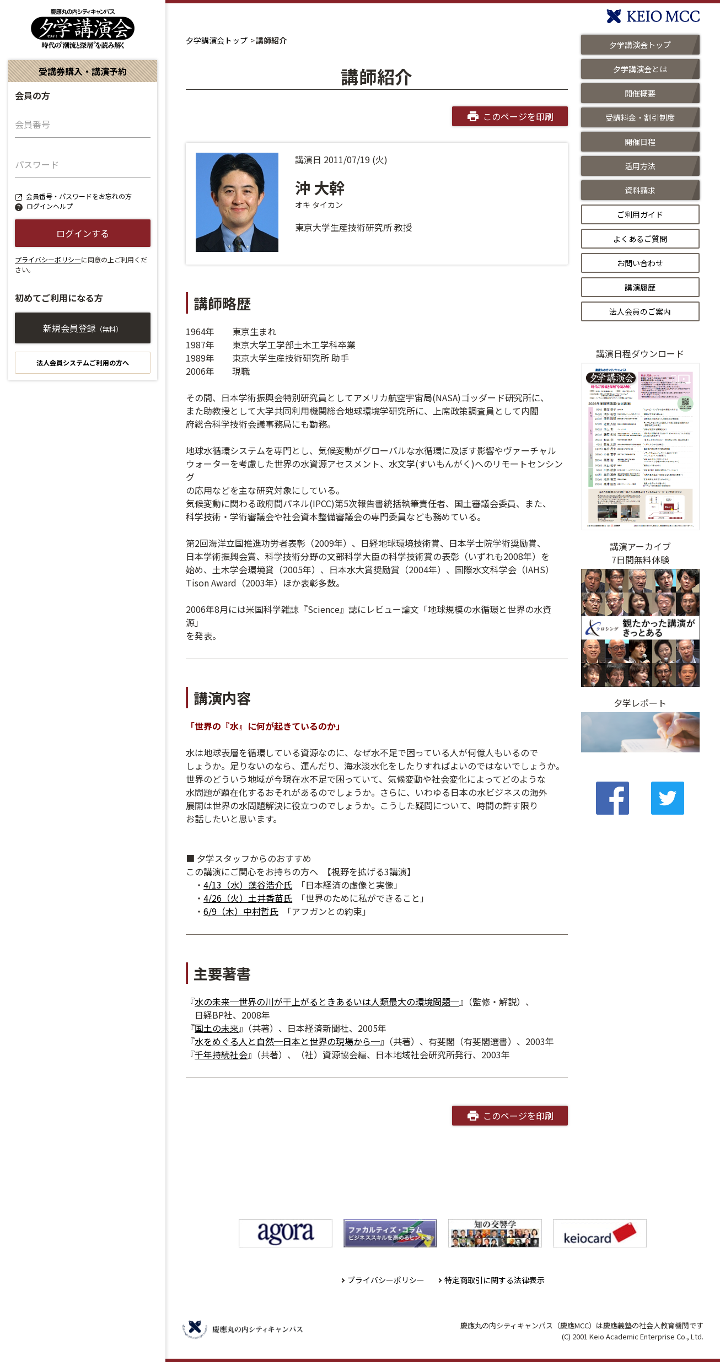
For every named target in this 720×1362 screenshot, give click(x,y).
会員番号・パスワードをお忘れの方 (79, 196)
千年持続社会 (221, 1054)
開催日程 (640, 141)
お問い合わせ (640, 262)
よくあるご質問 (640, 238)
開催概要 (640, 93)
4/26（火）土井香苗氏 (247, 898)
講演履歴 (640, 287)
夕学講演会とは (640, 68)
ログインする (82, 233)
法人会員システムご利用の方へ (82, 362)
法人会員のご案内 (640, 311)
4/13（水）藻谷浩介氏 (247, 884)
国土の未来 (217, 1028)
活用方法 (640, 165)
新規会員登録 (82, 328)
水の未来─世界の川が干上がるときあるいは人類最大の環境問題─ (327, 1001)
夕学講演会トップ (217, 40)
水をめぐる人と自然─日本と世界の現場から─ (287, 1041)
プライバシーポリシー (48, 259)
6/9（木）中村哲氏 (240, 911)
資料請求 (640, 190)
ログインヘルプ (49, 206)
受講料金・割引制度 (640, 117)
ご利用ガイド (640, 214)
